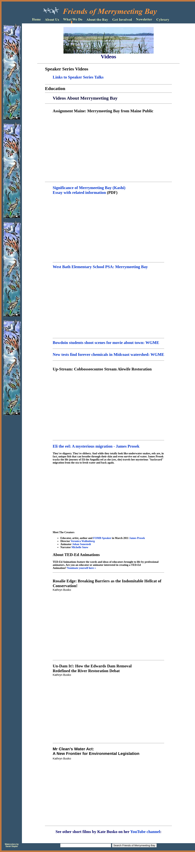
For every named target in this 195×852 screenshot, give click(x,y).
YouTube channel (144, 831)
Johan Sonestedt (81, 544)
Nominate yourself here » (81, 568)
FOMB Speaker (102, 538)
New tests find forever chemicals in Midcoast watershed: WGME (108, 354)
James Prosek (137, 538)
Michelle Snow (80, 547)
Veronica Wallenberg (83, 541)
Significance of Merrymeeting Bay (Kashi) (89, 187)
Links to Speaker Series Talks (78, 77)
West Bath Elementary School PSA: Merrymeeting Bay (100, 266)
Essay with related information (79, 192)
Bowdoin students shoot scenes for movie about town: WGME (108, 341)
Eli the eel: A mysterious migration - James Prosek (96, 446)
